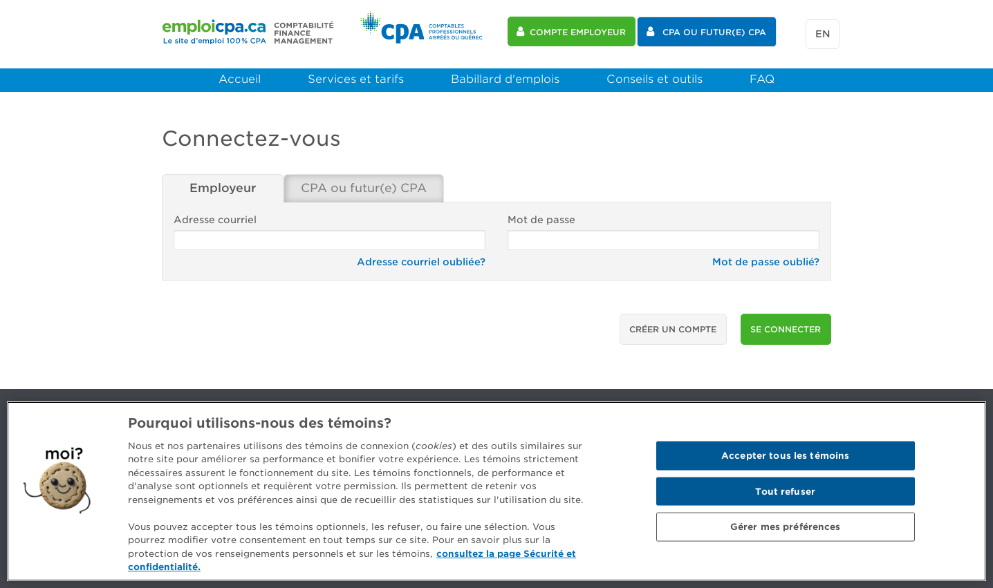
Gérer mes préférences (785, 527)
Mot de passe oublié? (765, 257)
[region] (496, 491)
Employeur (223, 185)
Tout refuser (785, 491)
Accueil (240, 75)
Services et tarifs (356, 75)
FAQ (762, 75)
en (820, 32)
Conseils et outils (654, 75)
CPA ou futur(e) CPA (368, 185)
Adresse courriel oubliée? (421, 257)
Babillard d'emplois (505, 75)
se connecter (785, 325)
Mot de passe (663, 229)
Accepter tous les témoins (785, 456)
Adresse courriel (329, 229)
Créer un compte (672, 325)
